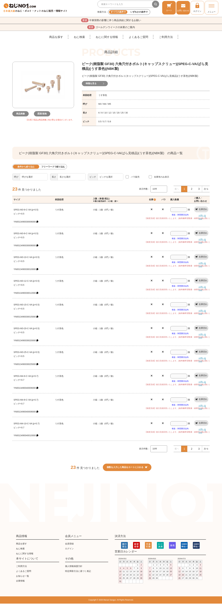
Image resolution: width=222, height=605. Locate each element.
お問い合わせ (183, 7)
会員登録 (69, 545)
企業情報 (20, 582)
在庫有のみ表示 (161, 178)
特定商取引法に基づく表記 (78, 572)
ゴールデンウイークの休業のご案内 (111, 28)
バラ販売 (135, 178)
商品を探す (56, 38)
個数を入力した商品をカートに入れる (127, 468)
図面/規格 (43, 115)
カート (169, 7)
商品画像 (21, 115)
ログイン (197, 7)
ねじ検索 (79, 38)
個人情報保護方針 (73, 567)
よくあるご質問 (138, 38)
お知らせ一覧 (22, 577)
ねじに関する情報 (107, 38)
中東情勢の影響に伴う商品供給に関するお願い (111, 21)
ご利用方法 (166, 38)
